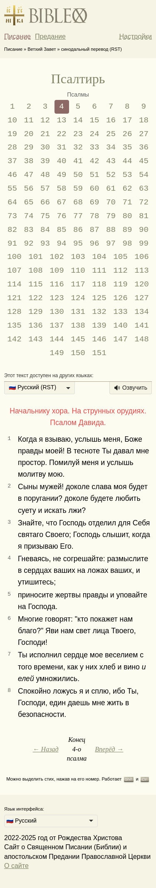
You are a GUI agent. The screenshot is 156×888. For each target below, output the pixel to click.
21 (45, 134)
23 (78, 134)
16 (111, 120)
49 (62, 174)
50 (78, 174)
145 (78, 339)
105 (120, 256)
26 (127, 134)
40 (62, 161)
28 (12, 147)
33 (94, 147)
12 (45, 120)
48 (45, 174)
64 (12, 202)
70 (111, 202)
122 (35, 298)
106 (141, 256)
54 (144, 174)
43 (111, 161)
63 (144, 188)
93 (45, 243)
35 (127, 147)
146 (99, 339)
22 (62, 134)
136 (35, 325)
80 (127, 216)
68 (78, 202)
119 (120, 284)
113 (141, 270)
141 (141, 325)
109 (57, 270)
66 (45, 202)
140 (120, 325)
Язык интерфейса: (24, 808)
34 (111, 147)
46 (12, 174)
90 (144, 229)
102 (57, 256)
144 (57, 339)
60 (94, 188)
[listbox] (39, 388)
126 (120, 298)
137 (57, 325)
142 (14, 339)
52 (111, 174)
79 (111, 216)
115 (35, 284)
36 (144, 147)
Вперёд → (109, 749)
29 (29, 147)
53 (127, 174)
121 (14, 298)
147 (120, 339)
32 (78, 147)
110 (78, 270)
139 (99, 325)
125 (99, 298)
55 (12, 188)
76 (62, 216)
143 (35, 339)
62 (127, 188)
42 (94, 161)
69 (94, 202)
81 (144, 216)
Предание (50, 36)
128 (14, 311)
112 (120, 270)
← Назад (46, 749)
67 (62, 202)
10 (12, 120)
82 (12, 229)
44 (127, 161)
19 (12, 134)
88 (111, 229)
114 (14, 284)
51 (94, 174)
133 (120, 311)
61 (111, 188)
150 (78, 353)
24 (94, 134)
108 (35, 270)
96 (94, 243)
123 (57, 298)
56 (29, 188)
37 (12, 161)
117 (78, 284)
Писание (17, 36)
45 (144, 161)
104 (99, 256)
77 (78, 216)
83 (29, 229)
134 (141, 311)
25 (111, 134)
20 (29, 134)
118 (99, 284)
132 (99, 311)
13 (62, 120)
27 (144, 134)
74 (29, 216)
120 (141, 284)
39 (45, 161)
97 (111, 243)
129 (35, 311)
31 (62, 147)
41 (78, 161)
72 (144, 202)
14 (78, 120)
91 (12, 243)
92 (29, 243)
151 (99, 353)
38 (29, 161)
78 (94, 216)
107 (14, 270)
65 (29, 202)
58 (62, 188)
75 (45, 216)
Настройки (135, 36)
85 (62, 229)
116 (57, 284)
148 (141, 339)
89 (127, 229)
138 (78, 325)
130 (57, 311)
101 (35, 256)
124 (78, 298)
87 (94, 229)
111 (99, 270)
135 (14, 325)
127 (141, 298)
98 (127, 243)
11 (29, 120)
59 (78, 188)
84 (45, 229)
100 (14, 256)
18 (144, 120)
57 (45, 188)
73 (12, 216)
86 (78, 229)
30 (45, 147)
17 (127, 120)
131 (78, 311)
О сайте (16, 865)
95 (78, 243)
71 (127, 202)
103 (78, 256)
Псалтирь (78, 78)
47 (29, 174)
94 (62, 243)
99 (144, 243)
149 (57, 353)
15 (94, 120)
